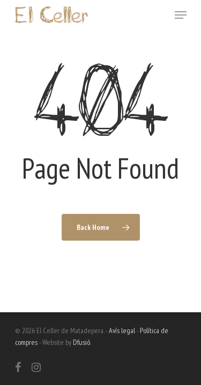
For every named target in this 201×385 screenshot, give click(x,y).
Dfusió (81, 342)
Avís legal (122, 330)
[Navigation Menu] (181, 15)
